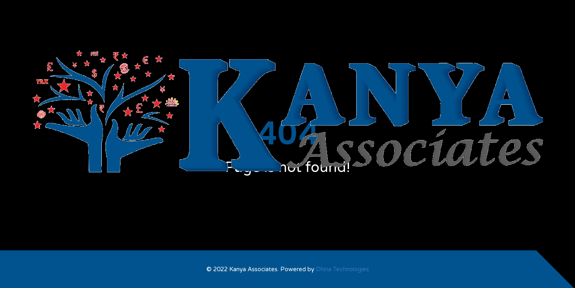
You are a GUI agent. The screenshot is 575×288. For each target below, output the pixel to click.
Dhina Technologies (342, 269)
